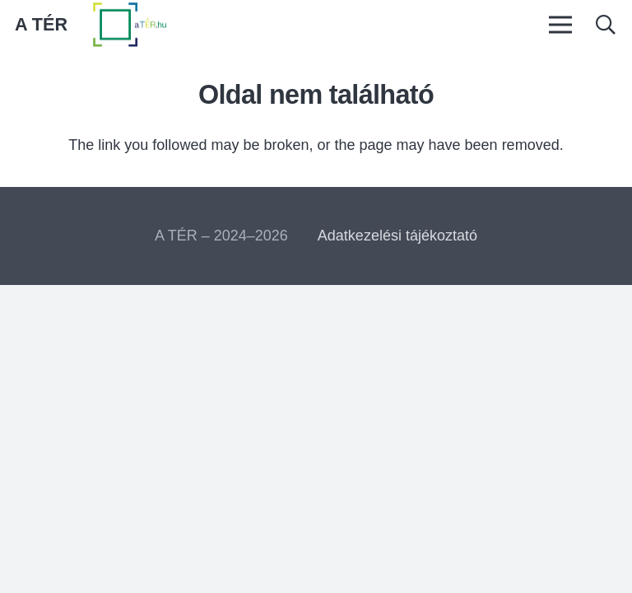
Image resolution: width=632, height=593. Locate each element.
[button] (605, 24)
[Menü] (560, 24)
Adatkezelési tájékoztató (397, 235)
